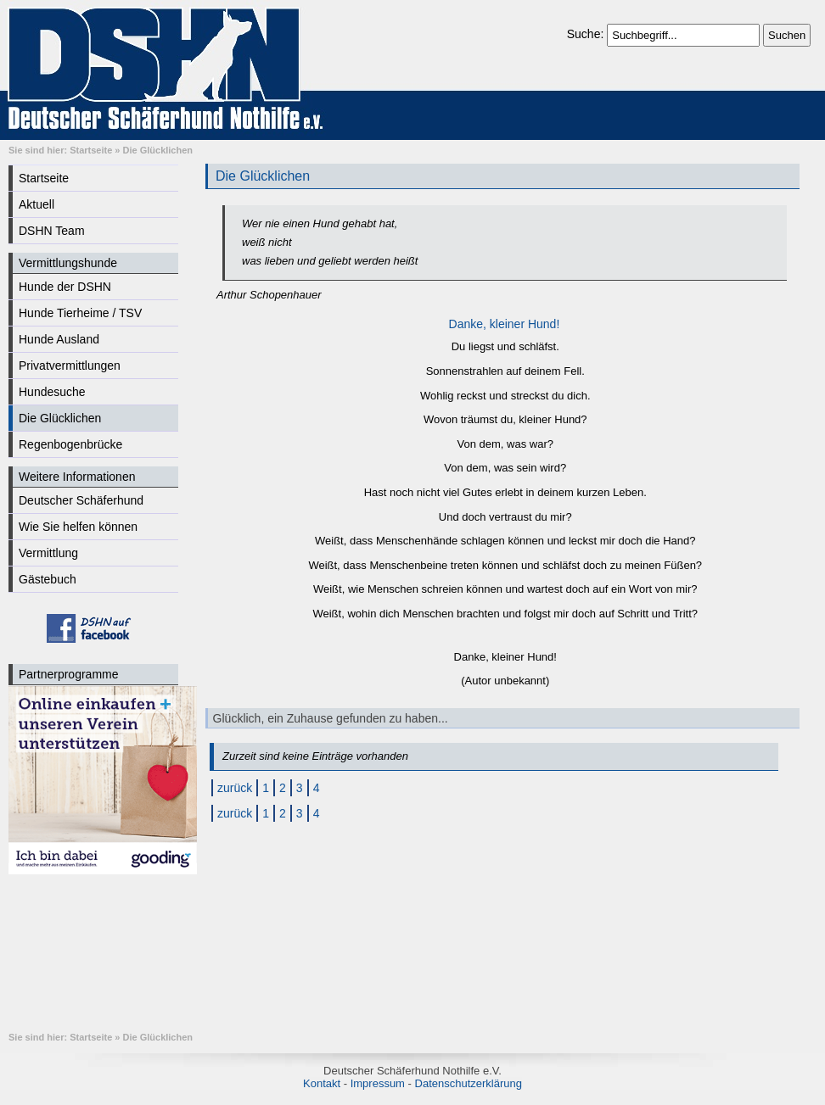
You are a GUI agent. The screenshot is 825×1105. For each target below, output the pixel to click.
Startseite (91, 150)
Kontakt (321, 1083)
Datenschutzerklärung (468, 1083)
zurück (234, 788)
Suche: (587, 34)
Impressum (378, 1083)
